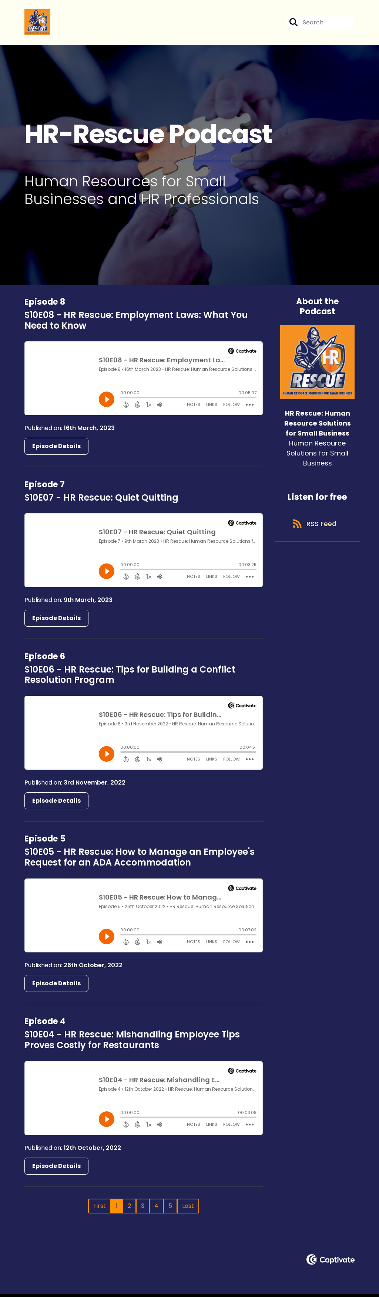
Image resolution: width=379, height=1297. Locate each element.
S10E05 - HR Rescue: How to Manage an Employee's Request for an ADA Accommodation (139, 860)
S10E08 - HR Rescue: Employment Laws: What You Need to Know (136, 323)
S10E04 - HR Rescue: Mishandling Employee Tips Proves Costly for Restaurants (132, 1043)
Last (188, 1209)
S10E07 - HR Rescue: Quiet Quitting (101, 501)
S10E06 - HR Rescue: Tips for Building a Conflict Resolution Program (129, 678)
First (99, 1209)
